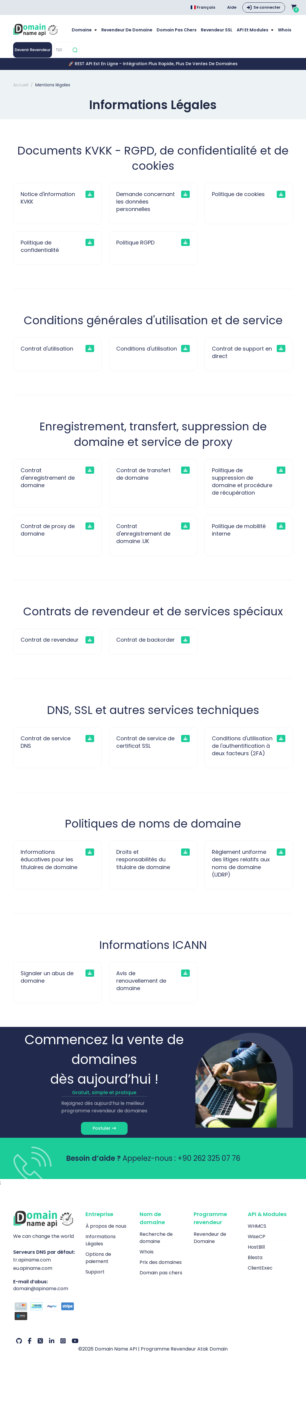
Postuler (104, 1128)
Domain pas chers (177, 30)
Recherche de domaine (156, 1238)
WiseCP (256, 1236)
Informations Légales (100, 1240)
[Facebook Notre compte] (30, 1341)
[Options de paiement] (44, 1312)
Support (95, 1271)
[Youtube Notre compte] (75, 1341)
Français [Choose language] (203, 7)
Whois (284, 30)
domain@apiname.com (40, 1288)
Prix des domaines (161, 1262)
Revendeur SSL (216, 30)
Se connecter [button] (267, 7)
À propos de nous (105, 1226)
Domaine (82, 30)
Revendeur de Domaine (126, 30)
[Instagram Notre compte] (63, 1341)
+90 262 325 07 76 (209, 1158)
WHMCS (257, 1226)
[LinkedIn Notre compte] (51, 1341)
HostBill (256, 1247)
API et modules (253, 30)
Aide (231, 7)
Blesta (255, 1257)
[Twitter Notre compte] (40, 1341)
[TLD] (62, 50)
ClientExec (260, 1267)
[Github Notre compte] (19, 1341)
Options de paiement (98, 1258)
